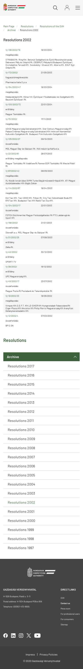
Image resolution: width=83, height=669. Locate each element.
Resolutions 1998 (21, 538)
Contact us (65, 603)
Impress (30, 654)
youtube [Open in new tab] (37, 635)
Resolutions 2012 (21, 411)
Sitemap (64, 624)
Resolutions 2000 (21, 520)
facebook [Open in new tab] (5, 635)
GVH (62, 598)
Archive (13, 357)
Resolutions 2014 (21, 393)
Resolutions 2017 (21, 366)
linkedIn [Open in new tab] (13, 635)
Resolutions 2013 (21, 402)
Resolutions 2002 (21, 502)
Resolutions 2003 (21, 493)
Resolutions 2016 (21, 375)
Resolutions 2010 (21, 429)
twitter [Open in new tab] (29, 635)
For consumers (67, 619)
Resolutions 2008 (21, 448)
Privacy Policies (49, 654)
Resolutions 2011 (21, 420)
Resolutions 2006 (21, 466)
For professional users (70, 614)
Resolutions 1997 (21, 548)
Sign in (67, 8)
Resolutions (27, 26)
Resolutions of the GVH (52, 26)
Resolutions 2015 (21, 384)
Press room (65, 608)
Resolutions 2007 (21, 457)
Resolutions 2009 (21, 439)
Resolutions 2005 (21, 475)
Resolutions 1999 (21, 529)
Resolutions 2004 (21, 484)
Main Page (8, 26)
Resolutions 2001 (21, 511)
